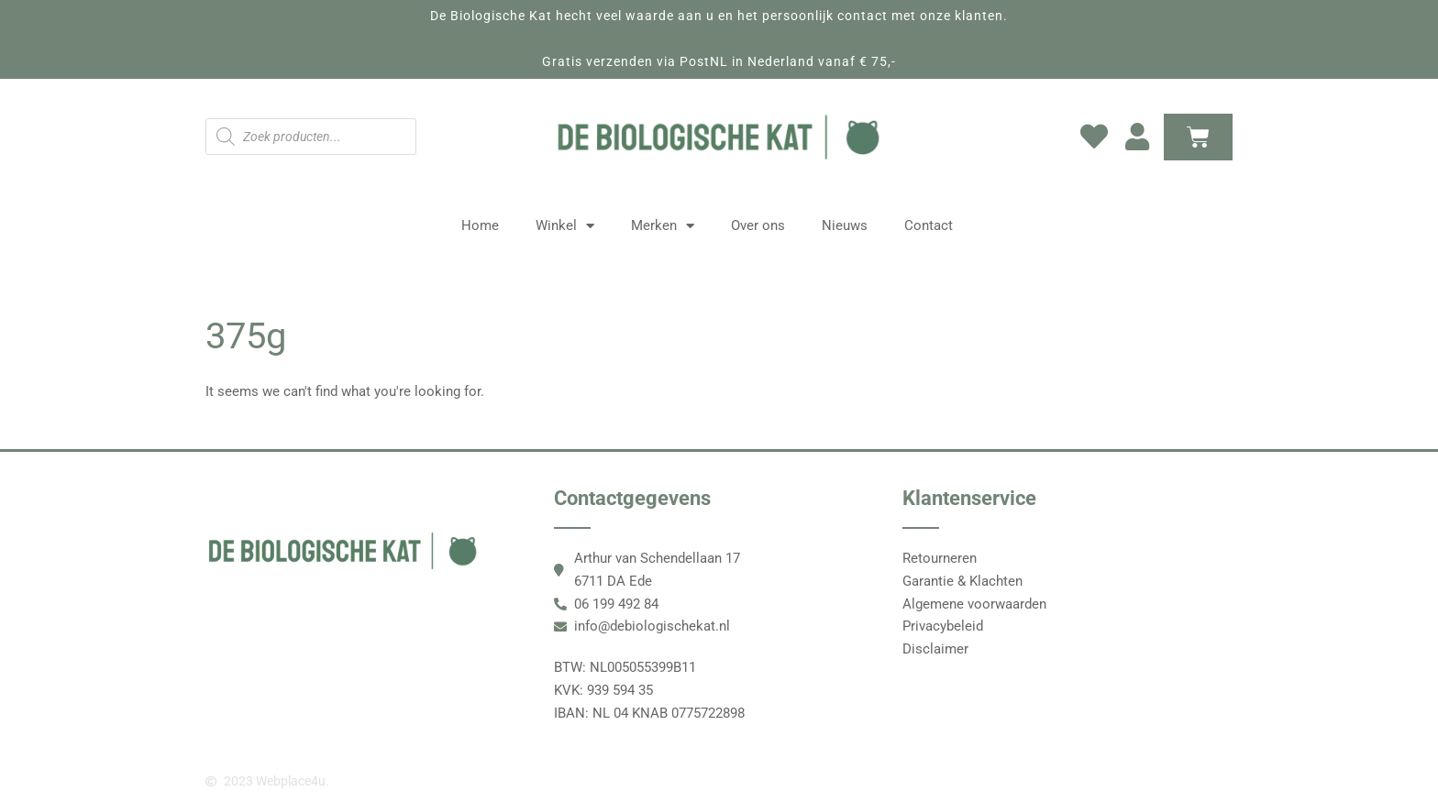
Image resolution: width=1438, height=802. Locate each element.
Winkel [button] (565, 226)
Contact (928, 225)
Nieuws (845, 225)
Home (480, 225)
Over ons (758, 225)
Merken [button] (662, 226)
